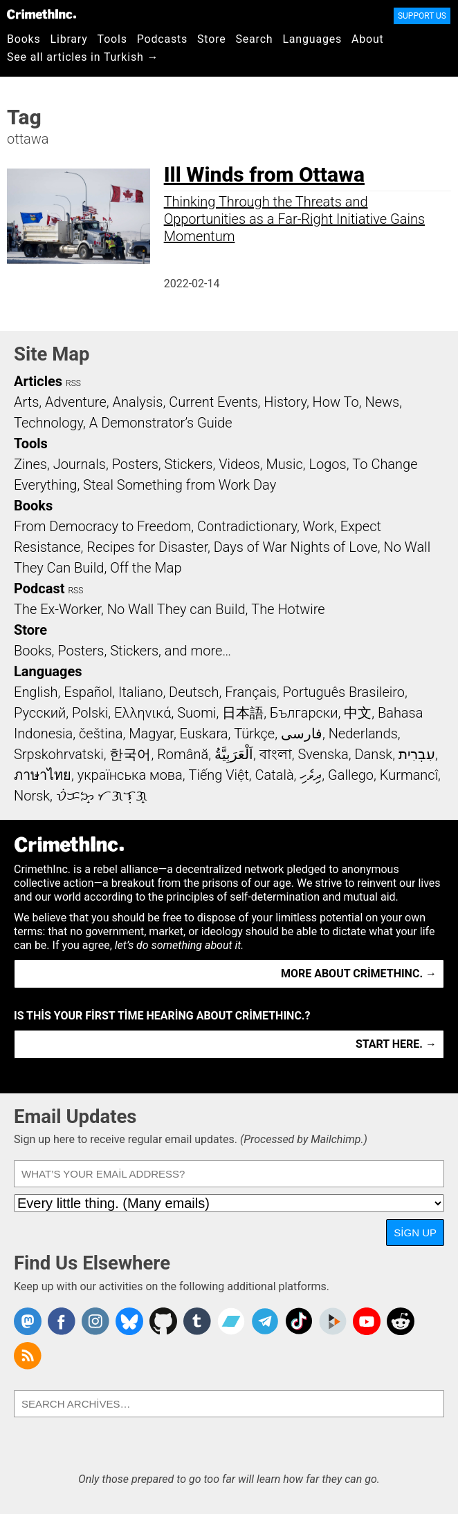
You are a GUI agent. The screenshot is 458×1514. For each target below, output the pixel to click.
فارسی (301, 733)
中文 (358, 713)
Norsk (32, 795)
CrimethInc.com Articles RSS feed (28, 1356)
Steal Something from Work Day (179, 485)
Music (284, 464)
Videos (239, 464)
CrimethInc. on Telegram (265, 1321)
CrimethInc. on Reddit (400, 1321)
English (36, 692)
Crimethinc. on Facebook (61, 1321)
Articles (38, 381)
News (382, 402)
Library (69, 39)
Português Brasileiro (344, 692)
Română (182, 754)
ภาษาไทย (42, 775)
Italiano (140, 692)
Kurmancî (409, 775)
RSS (73, 383)
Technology (48, 422)
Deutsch (194, 692)
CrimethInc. (41, 14)
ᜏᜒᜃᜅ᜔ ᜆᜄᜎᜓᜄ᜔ (101, 795)
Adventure (76, 402)
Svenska (322, 754)
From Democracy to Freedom (102, 526)
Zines (30, 464)
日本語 (243, 713)
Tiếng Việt (218, 775)
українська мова (130, 775)
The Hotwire (287, 609)
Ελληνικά (142, 713)
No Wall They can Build (176, 609)
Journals (79, 464)
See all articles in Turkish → (82, 57)
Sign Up (415, 1232)
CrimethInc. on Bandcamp (231, 1321)
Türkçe (254, 733)
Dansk (373, 754)
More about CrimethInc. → (359, 973)
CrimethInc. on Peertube (333, 1321)
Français (251, 692)
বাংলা (275, 754)
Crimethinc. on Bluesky (129, 1321)
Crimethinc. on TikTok (299, 1321)
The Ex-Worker (57, 609)
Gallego (351, 775)
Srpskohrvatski (59, 754)
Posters (135, 464)
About (367, 39)
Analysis (137, 402)
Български (304, 713)
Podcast (39, 588)
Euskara (204, 733)
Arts (26, 402)
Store (211, 39)
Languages (312, 39)
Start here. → (396, 1044)
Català (274, 775)
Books (24, 39)
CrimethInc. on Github (163, 1321)
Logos (327, 464)
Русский (40, 713)
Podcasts (162, 39)
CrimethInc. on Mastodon (28, 1321)
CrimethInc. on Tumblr (197, 1321)
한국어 (130, 754)
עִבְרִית (417, 754)
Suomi (196, 713)
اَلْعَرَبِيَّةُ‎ (233, 754)
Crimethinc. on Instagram (95, 1321)
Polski (90, 713)
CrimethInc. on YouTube (367, 1321)
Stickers (189, 464)
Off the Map (145, 567)
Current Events (213, 402)
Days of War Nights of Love (296, 547)
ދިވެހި (311, 775)
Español (88, 692)
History (285, 402)
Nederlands (363, 733)
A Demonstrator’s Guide (160, 422)
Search (254, 39)
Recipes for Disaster (147, 547)
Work (318, 526)
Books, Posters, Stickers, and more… (122, 650)
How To (336, 402)
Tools (112, 39)
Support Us (422, 16)
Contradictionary (247, 526)
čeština (100, 733)
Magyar (151, 733)
